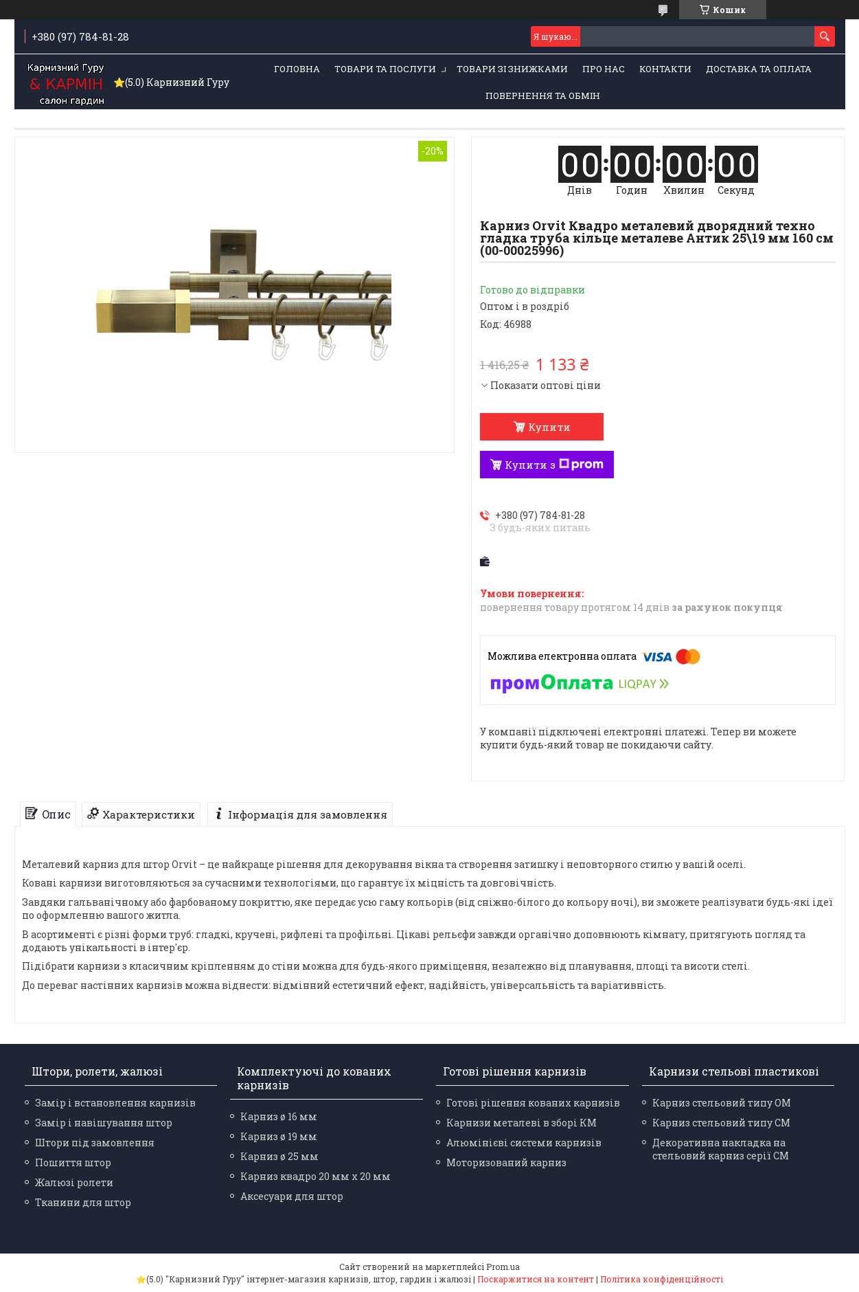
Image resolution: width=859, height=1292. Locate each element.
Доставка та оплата (759, 69)
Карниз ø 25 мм (279, 1156)
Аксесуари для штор (291, 1196)
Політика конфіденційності (661, 1278)
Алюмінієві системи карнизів (524, 1142)
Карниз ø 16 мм (278, 1116)
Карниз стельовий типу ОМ (721, 1102)
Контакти (665, 69)
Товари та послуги (385, 69)
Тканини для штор (83, 1202)
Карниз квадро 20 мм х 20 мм (315, 1176)
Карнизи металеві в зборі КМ (521, 1122)
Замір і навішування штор (103, 1122)
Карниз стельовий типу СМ (721, 1122)
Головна (297, 69)
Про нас (603, 69)
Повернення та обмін (542, 95)
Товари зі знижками (512, 69)
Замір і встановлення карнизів (115, 1102)
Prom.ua (503, 1266)
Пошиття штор (73, 1162)
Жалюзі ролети (74, 1182)
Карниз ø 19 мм (278, 1136)
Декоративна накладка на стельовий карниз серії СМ (720, 1149)
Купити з (554, 464)
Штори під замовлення (94, 1142)
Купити (549, 427)
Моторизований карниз (506, 1162)
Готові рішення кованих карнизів (533, 1102)
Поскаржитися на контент (535, 1278)
